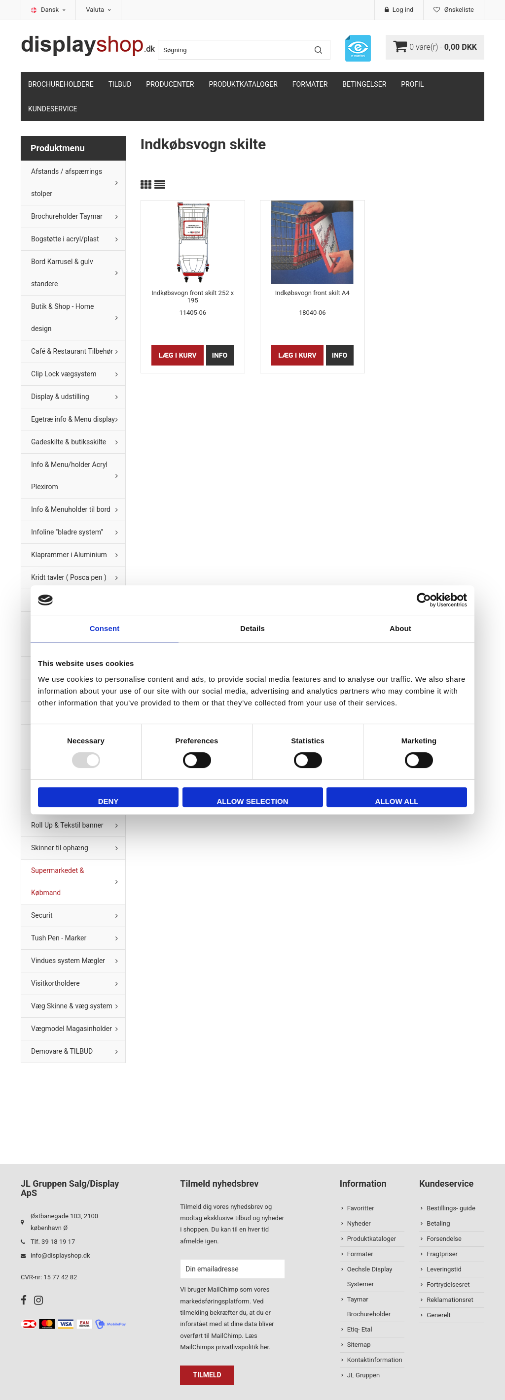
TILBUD (120, 84)
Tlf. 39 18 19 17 (53, 1241)
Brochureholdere (61, 84)
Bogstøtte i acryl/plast (65, 239)
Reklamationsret (450, 1299)
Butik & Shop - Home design (62, 317)
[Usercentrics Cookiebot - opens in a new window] (424, 600)
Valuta (98, 9)
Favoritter (360, 1208)
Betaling (438, 1223)
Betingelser (364, 84)
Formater (310, 84)
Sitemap (359, 1344)
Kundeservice (52, 109)
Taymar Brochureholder (369, 1307)
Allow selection (253, 801)
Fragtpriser (442, 1254)
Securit (42, 915)
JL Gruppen (363, 1375)
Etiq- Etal (359, 1329)
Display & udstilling (60, 396)
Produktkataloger (243, 84)
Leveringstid (444, 1269)
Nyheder (359, 1223)
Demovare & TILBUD (62, 1051)
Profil (412, 84)
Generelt (438, 1315)
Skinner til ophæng (59, 848)
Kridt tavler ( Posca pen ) (69, 577)
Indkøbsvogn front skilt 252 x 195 (192, 296)
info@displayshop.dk (60, 1255)
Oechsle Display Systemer (370, 1277)
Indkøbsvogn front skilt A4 (312, 293)
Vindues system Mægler (68, 961)
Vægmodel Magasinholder (71, 1029)
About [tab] (400, 628)
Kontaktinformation (374, 1360)
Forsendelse (444, 1238)
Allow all (397, 801)
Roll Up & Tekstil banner (67, 825)
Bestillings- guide (451, 1208)
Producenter (170, 84)
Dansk (53, 9)
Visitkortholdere (55, 983)
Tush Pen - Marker (58, 938)
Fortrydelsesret (448, 1284)
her (264, 1347)
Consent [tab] (105, 628)
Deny (108, 801)
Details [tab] (252, 628)
